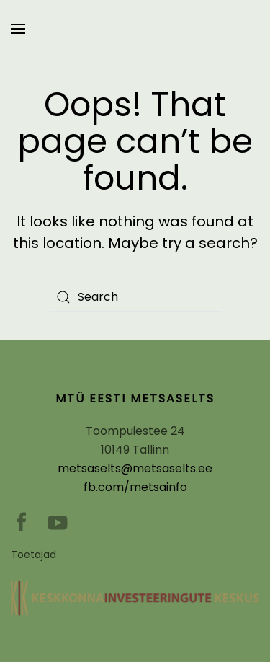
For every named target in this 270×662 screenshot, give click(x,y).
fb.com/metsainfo (135, 487)
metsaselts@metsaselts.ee (135, 468)
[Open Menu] (18, 29)
